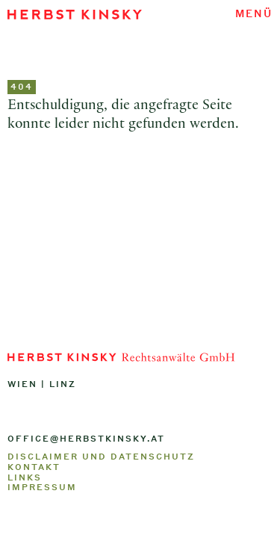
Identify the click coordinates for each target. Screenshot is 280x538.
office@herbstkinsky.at (86, 438)
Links (24, 477)
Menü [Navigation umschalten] (254, 13)
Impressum (42, 487)
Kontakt (33, 467)
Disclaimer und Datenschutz (101, 456)
